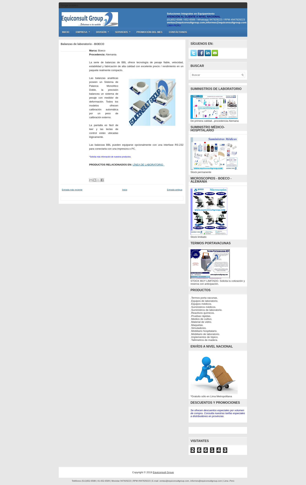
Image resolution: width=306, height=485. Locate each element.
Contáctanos (178, 32)
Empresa (84, 31)
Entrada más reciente (72, 190)
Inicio (65, 32)
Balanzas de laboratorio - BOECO (82, 44)
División (104, 31)
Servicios (124, 31)
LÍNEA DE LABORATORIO (149, 164)
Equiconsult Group (163, 472)
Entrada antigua (174, 190)
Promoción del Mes (149, 32)
